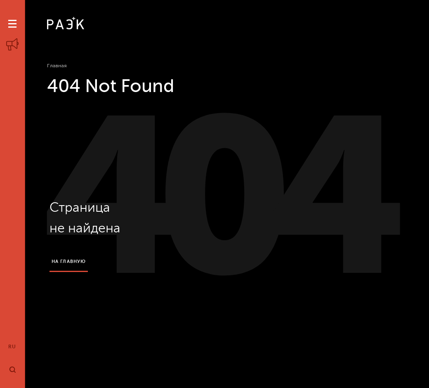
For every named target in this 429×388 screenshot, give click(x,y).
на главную (69, 261)
